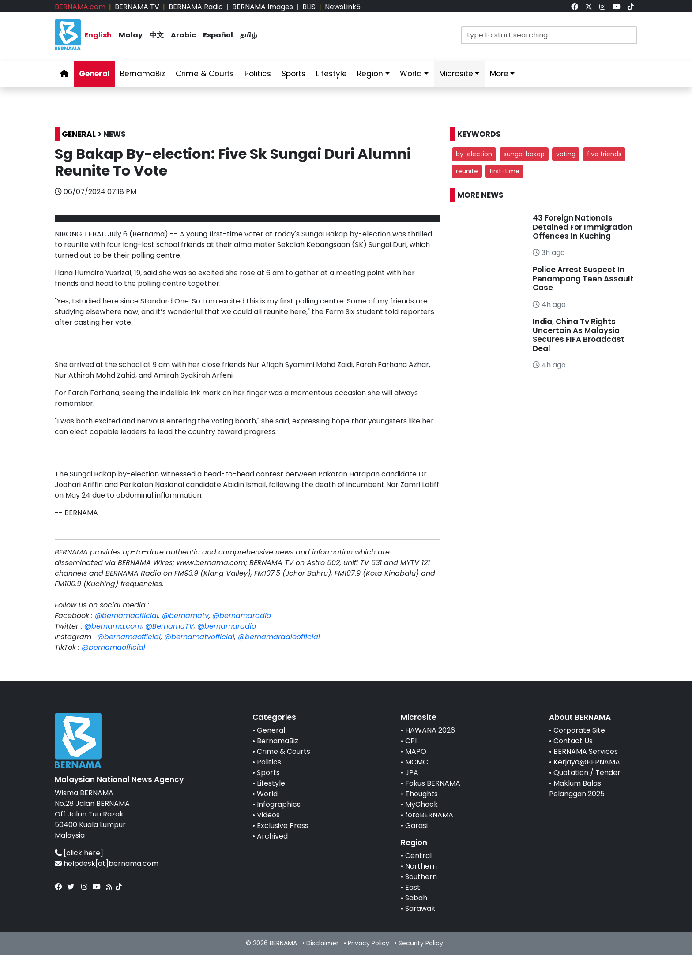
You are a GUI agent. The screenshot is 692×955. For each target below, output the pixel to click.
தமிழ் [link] (248, 35)
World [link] (411, 73)
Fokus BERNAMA (432, 783)
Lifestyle (271, 783)
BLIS (309, 7)
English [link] (98, 35)
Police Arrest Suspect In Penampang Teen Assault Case (583, 278)
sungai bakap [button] (524, 154)
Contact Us (573, 741)
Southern (421, 877)
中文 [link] (157, 35)
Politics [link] (257, 73)
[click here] (83, 853)
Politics (269, 762)
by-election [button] (474, 154)
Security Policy (421, 943)
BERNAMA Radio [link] (196, 7)
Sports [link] (293, 73)
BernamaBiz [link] (142, 73)
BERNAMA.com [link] (80, 7)
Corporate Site (579, 730)
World (267, 794)
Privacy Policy (368, 943)
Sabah (416, 898)
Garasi (416, 825)
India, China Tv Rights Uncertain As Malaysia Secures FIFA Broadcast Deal (578, 335)
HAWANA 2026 (430, 730)
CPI (411, 741)
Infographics (279, 804)
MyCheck (421, 804)
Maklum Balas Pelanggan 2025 (577, 788)
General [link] (94, 73)
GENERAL (79, 134)
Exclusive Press (282, 825)
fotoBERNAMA (429, 815)
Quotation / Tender (587, 773)
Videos (268, 815)
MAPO (415, 751)
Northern (421, 866)
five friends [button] (604, 154)
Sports (268, 773)
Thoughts (421, 794)
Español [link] (218, 35)
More (499, 73)
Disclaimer (322, 943)
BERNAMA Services (585, 751)
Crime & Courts (283, 751)
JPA (411, 773)
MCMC (416, 762)
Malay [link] (131, 35)
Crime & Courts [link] (205, 73)
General (271, 730)
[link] (574, 7)
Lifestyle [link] (331, 73)
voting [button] (565, 154)
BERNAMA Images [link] (262, 7)
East (412, 887)
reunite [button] (467, 171)
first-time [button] (504, 171)
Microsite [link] (456, 73)
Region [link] (370, 73)
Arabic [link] (183, 35)
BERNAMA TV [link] (137, 7)
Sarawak (420, 908)
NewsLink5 (343, 7)
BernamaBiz (277, 741)
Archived (272, 836)
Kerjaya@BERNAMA (586, 762)
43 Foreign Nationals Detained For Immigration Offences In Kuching (582, 227)
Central (418, 855)
